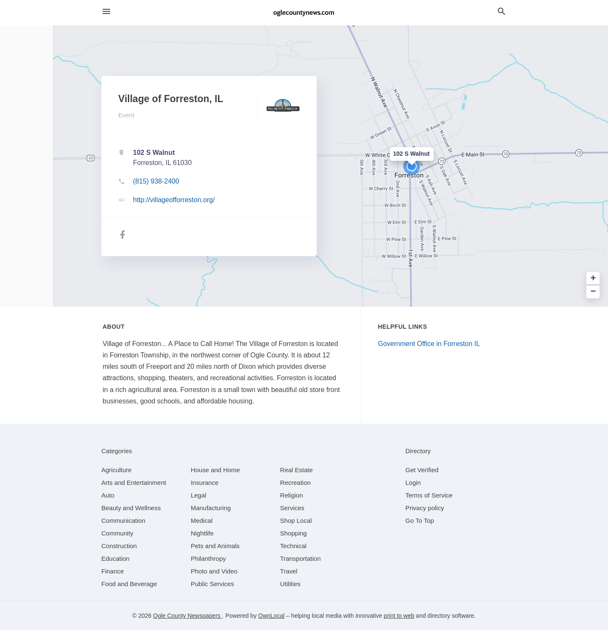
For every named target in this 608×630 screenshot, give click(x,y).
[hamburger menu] (106, 11)
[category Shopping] (293, 533)
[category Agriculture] (116, 469)
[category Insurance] (205, 482)
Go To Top (419, 520)
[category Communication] (123, 520)
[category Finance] (112, 571)
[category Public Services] (212, 583)
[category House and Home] (215, 469)
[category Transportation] (300, 558)
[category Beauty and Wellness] (131, 507)
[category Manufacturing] (211, 507)
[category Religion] (291, 495)
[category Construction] (119, 545)
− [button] (593, 292)
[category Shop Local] (296, 520)
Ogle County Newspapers (187, 615)
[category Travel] (288, 571)
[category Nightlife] (202, 533)
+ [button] (593, 279)
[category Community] (117, 533)
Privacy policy (424, 507)
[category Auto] (107, 495)
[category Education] (115, 558)
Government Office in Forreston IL (429, 343)
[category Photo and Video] (214, 571)
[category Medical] (202, 520)
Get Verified (421, 469)
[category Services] (292, 507)
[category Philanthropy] (208, 558)
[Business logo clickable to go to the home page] (304, 12)
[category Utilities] (290, 583)
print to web (399, 615)
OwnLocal (271, 615)
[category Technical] (293, 545)
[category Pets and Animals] (215, 545)
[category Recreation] (295, 482)
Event (126, 115)
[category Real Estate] (296, 469)
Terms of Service (429, 495)
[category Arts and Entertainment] (133, 482)
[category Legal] (198, 495)
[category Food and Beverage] (129, 583)
